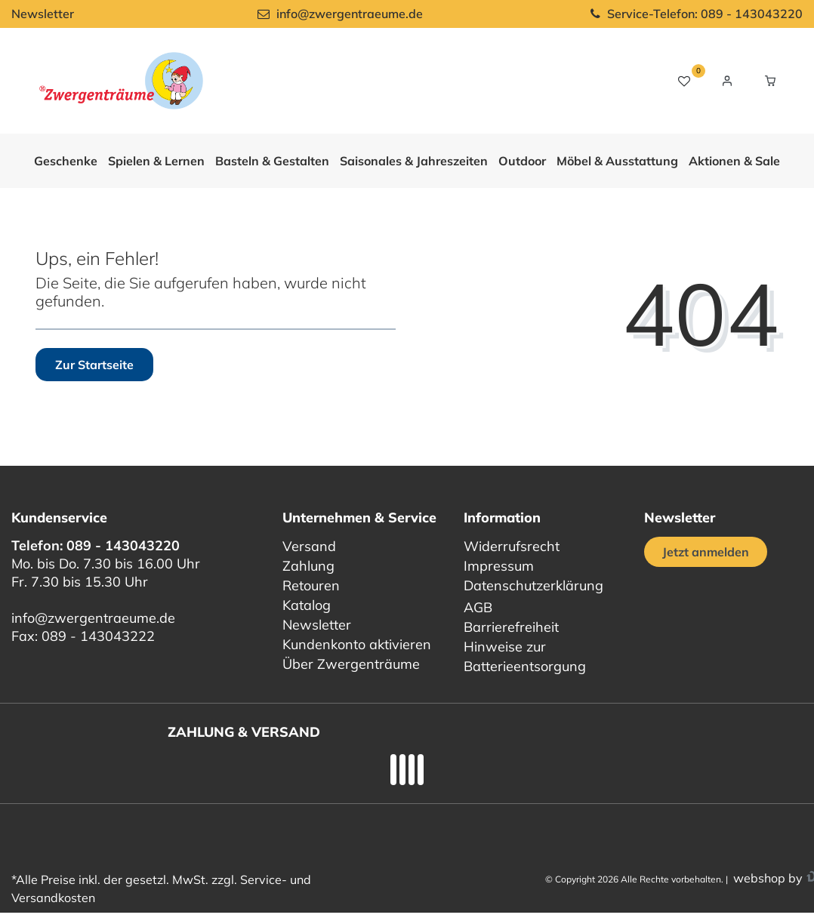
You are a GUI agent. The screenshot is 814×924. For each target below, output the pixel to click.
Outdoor (522, 160)
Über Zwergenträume (351, 664)
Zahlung (308, 565)
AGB (478, 607)
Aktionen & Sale (734, 160)
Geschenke (65, 160)
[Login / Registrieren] (727, 81)
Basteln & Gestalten (272, 160)
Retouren (311, 585)
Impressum (499, 565)
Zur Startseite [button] (94, 364)
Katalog (306, 605)
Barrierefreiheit (511, 627)
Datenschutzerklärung (533, 585)
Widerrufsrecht (512, 546)
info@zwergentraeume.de (93, 618)
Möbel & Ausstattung (617, 160)
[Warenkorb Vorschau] (770, 81)
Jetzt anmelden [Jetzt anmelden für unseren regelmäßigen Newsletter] (705, 551)
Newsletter (42, 13)
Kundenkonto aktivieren (356, 644)
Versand (309, 546)
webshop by (766, 878)
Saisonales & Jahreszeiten (414, 160)
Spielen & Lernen (156, 160)
